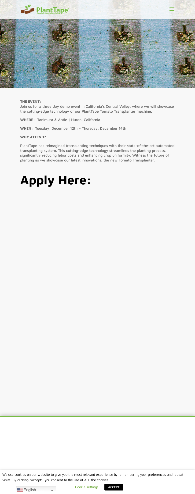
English (26, 490)
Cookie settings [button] (87, 487)
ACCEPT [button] (114, 487)
